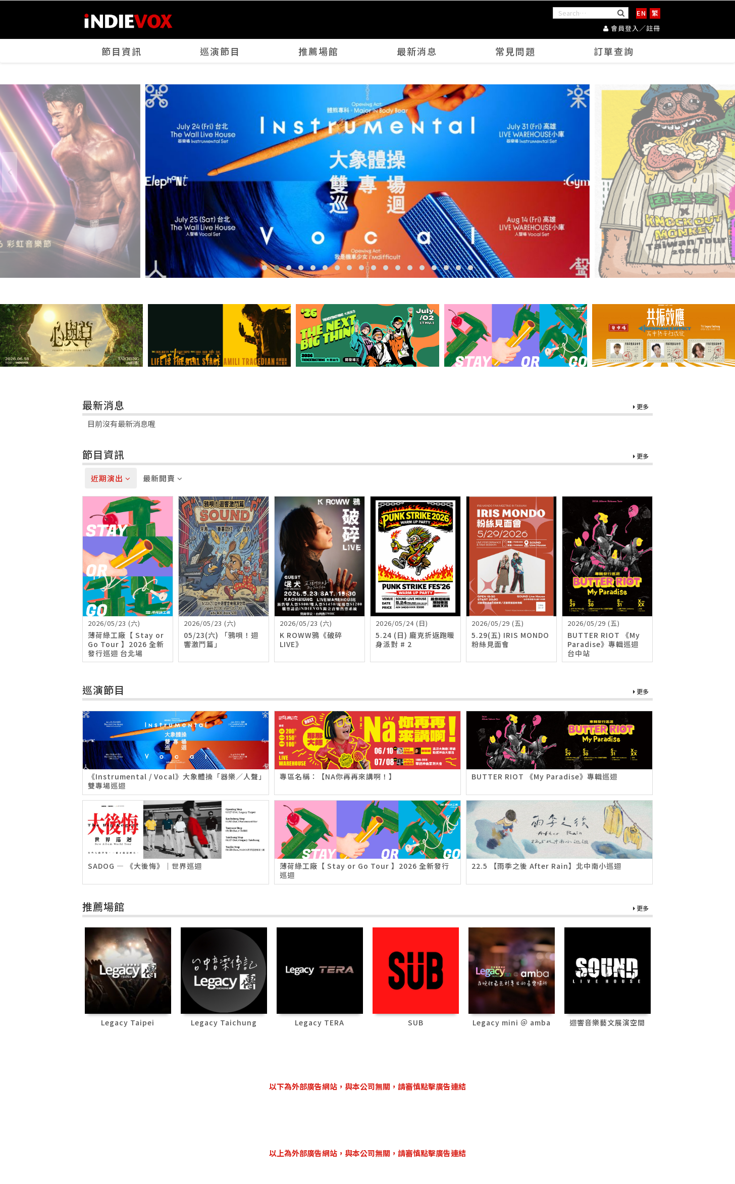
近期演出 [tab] (111, 478)
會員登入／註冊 (631, 28)
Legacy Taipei (127, 1022)
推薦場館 (318, 51)
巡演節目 (220, 51)
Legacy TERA (319, 1022)
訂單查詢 (614, 51)
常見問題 (515, 51)
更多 (641, 407)
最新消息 (417, 51)
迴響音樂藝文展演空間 (607, 1022)
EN (641, 13)
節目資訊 (121, 51)
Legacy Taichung (224, 1022)
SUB (416, 1022)
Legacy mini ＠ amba (511, 1022)
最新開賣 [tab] (163, 478)
